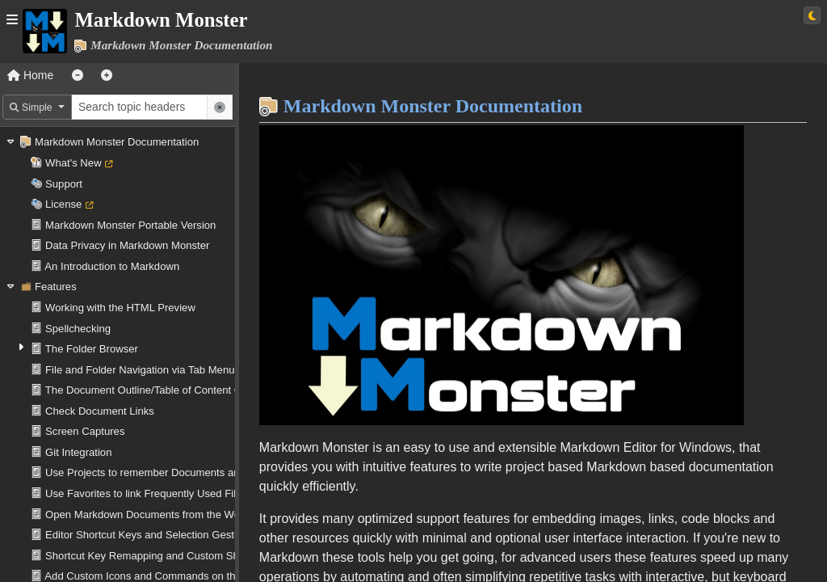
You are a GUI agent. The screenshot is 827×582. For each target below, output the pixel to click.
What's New (73, 163)
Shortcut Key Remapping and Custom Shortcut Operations (182, 556)
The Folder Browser (91, 349)
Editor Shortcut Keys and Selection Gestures (149, 535)
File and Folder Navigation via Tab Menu (139, 370)
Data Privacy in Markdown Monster (127, 245)
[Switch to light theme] (812, 15)
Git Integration (78, 452)
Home (30, 75)
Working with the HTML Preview (120, 308)
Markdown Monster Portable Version (130, 225)
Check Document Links (99, 411)
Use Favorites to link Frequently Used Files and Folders (175, 493)
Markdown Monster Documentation (117, 142)
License (63, 204)
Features (56, 286)
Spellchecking (78, 329)
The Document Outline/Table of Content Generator (163, 390)
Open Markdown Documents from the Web (145, 514)
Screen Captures (84, 431)
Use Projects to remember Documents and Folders (164, 472)
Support (63, 184)
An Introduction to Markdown (111, 266)
